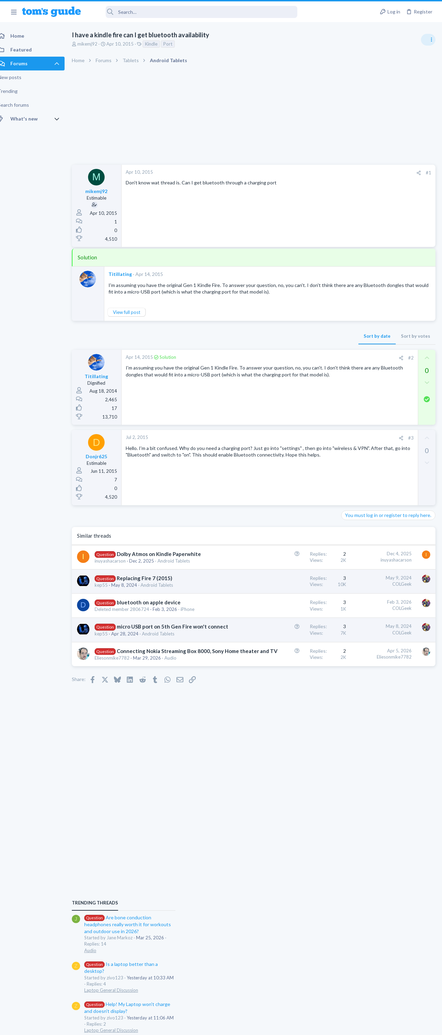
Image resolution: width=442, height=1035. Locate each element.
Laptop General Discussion (371, 463)
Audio (178, 706)
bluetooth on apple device (156, 623)
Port (175, 44)
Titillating (128, 274)
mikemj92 (95, 44)
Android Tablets (164, 605)
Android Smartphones (366, 536)
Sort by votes (304, 343)
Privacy (239, 1025)
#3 (300, 445)
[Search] (193, 12)
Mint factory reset (374, 516)
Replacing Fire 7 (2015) (152, 598)
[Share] (308, 173)
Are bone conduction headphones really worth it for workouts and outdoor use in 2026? (387, 397)
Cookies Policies (195, 1025)
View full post (134, 319)
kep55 (108, 605)
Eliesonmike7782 (119, 706)
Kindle (159, 44)
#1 (317, 172)
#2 (300, 364)
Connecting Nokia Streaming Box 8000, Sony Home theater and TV (141, 692)
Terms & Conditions (286, 1025)
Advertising (146, 1025)
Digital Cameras (360, 630)
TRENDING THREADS (355, 375)
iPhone (109, 636)
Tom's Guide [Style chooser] (386, 996)
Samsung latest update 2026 (385, 644)
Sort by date (266, 343)
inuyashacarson (117, 574)
